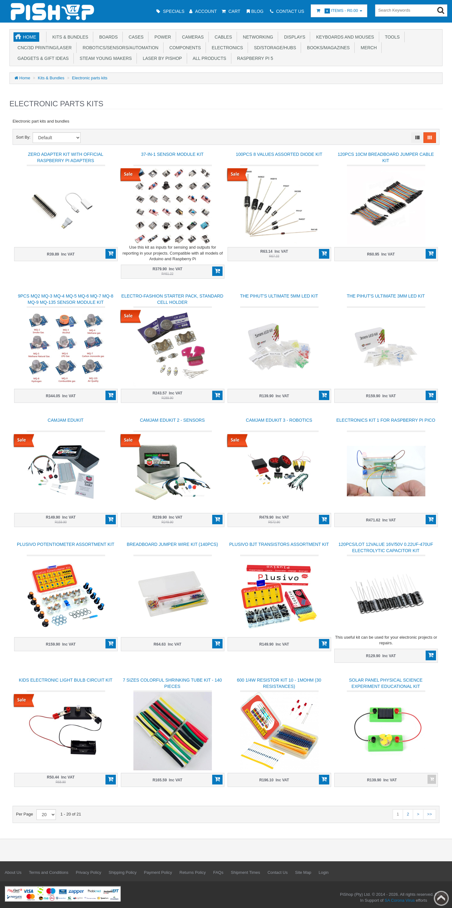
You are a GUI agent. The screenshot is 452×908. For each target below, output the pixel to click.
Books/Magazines (327, 47)
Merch (367, 47)
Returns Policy (193, 872)
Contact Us (277, 872)
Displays (293, 37)
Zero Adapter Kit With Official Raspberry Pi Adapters (65, 157)
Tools (391, 37)
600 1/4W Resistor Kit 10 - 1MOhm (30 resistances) (279, 683)
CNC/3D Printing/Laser (43, 47)
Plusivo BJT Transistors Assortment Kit (279, 544)
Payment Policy (158, 872)
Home (29, 37)
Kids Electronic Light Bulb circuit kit (65, 680)
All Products (208, 58)
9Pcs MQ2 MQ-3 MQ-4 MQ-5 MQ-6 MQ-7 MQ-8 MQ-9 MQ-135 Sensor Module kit (65, 299)
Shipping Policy (123, 872)
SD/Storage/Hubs (273, 47)
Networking (256, 37)
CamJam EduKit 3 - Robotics (279, 420)
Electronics (226, 47)
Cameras (192, 37)
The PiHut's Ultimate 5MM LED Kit (279, 295)
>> (429, 814)
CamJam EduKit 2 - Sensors (172, 420)
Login (324, 872)
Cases (134, 37)
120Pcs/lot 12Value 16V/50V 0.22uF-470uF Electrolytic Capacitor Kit (385, 547)
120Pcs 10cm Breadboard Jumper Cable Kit (386, 157)
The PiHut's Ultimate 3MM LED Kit (386, 295)
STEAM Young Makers (104, 58)
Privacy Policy (88, 872)
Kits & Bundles (69, 37)
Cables (222, 37)
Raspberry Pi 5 (254, 58)
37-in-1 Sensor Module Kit (172, 154)
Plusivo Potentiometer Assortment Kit (66, 544)
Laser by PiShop (161, 58)
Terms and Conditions (48, 872)
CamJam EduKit (65, 420)
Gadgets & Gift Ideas (42, 58)
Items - (339, 10)
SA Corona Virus (400, 900)
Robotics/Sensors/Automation (119, 47)
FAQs (218, 872)
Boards (107, 37)
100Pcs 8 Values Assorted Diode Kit (279, 154)
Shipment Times (245, 872)
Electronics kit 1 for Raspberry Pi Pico (385, 420)
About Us (13, 872)
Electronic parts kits (89, 78)
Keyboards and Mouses (344, 37)
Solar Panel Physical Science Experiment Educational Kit (385, 683)
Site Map (303, 872)
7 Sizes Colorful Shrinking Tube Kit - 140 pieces (172, 683)
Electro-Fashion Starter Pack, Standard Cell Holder (172, 299)
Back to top (441, 898)
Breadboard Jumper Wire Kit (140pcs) (172, 544)
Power (161, 37)
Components (184, 47)
